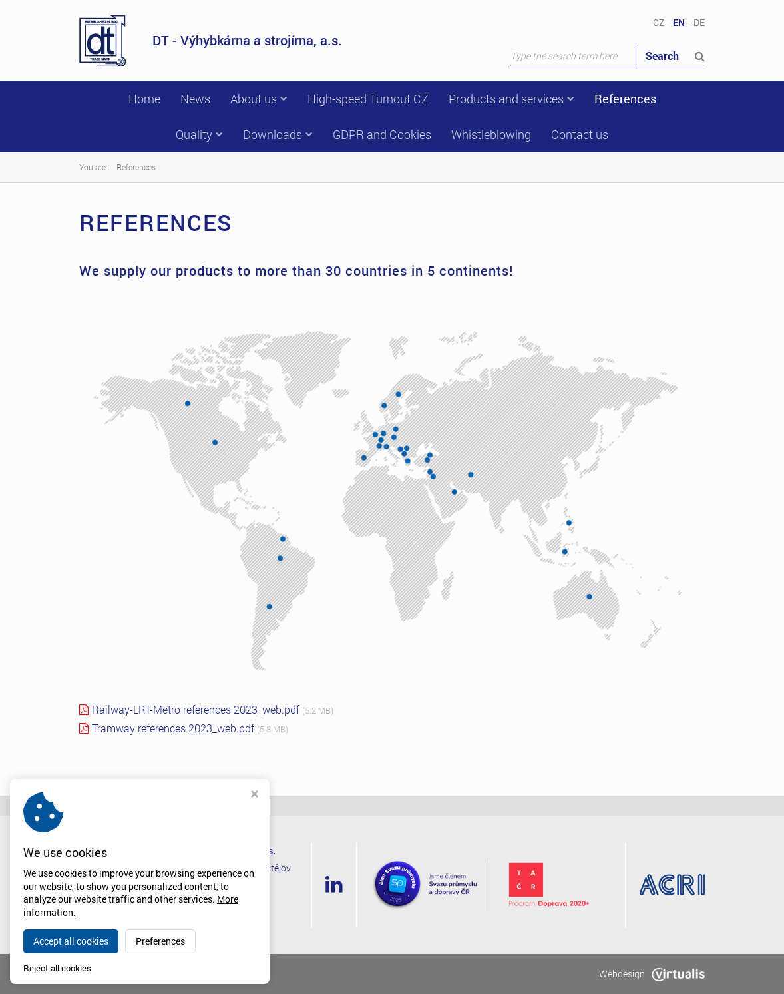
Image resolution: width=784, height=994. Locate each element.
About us (259, 99)
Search (675, 56)
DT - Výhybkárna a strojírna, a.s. (210, 40)
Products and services (511, 99)
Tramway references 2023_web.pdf (173, 728)
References (625, 99)
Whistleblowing (491, 134)
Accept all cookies (70, 941)
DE (699, 22)
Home (144, 99)
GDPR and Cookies (382, 134)
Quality (199, 134)
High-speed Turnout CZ (368, 99)
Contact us (579, 134)
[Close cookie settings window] (254, 795)
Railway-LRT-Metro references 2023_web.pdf (195, 709)
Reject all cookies (57, 968)
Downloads (278, 134)
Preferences (160, 941)
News (195, 99)
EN (679, 22)
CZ (658, 22)
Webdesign (652, 973)
